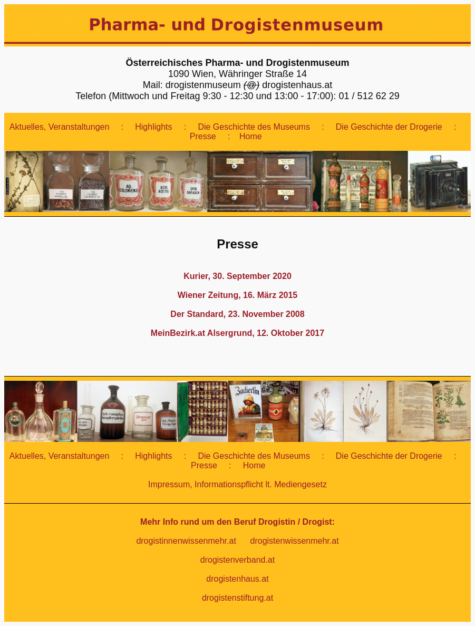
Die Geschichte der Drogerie (390, 126)
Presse (204, 136)
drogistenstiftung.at (237, 597)
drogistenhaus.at (237, 578)
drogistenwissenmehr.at (294, 540)
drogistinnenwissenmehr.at (187, 540)
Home (251, 136)
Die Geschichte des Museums (255, 126)
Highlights (155, 126)
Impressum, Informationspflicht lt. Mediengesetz (237, 484)
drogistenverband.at (237, 559)
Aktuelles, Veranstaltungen (60, 126)
